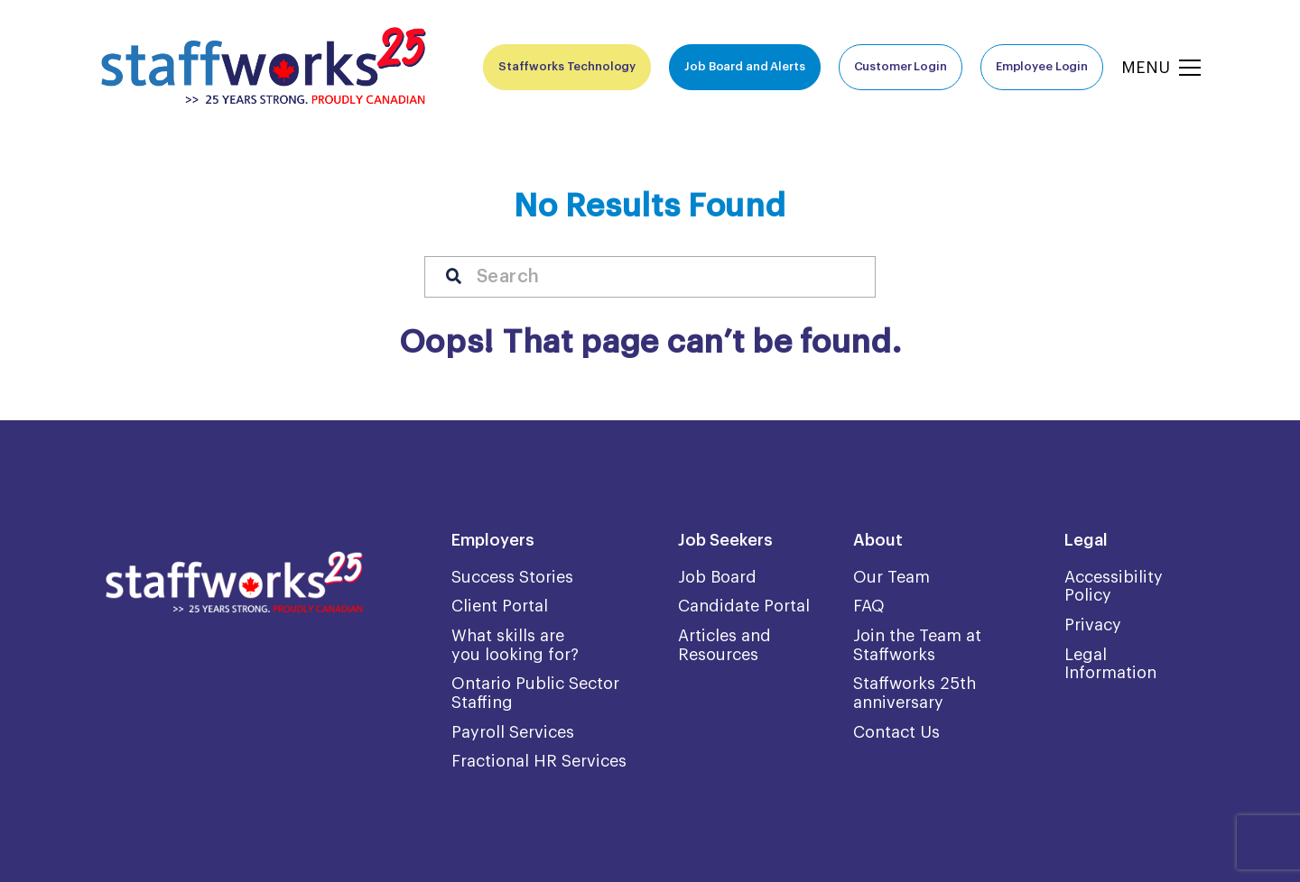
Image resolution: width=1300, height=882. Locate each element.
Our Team (891, 577)
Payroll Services (512, 732)
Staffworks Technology (567, 66)
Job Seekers (725, 540)
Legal (1086, 540)
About (878, 540)
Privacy (1092, 625)
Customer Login (900, 66)
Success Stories (512, 577)
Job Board (717, 577)
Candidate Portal (744, 606)
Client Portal (499, 606)
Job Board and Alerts (744, 66)
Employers (492, 540)
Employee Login (1042, 66)
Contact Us (896, 732)
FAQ (869, 606)
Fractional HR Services (539, 761)
